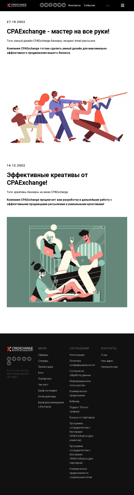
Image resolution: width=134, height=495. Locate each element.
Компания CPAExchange (23, 199)
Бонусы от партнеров (82, 417)
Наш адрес (107, 360)
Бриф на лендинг (47, 390)
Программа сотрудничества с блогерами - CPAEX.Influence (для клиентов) (81, 432)
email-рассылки (85, 40)
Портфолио (44, 378)
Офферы (43, 355)
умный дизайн (23, 40)
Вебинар (74, 401)
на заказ (45, 192)
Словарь (43, 360)
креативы (20, 192)
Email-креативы (47, 396)
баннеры (56, 40)
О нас (104, 355)
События (89, 5)
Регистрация (77, 355)
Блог (41, 372)
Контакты (74, 5)
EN (107, 5)
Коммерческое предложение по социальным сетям (81, 473)
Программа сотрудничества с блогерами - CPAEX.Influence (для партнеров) (81, 454)
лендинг (68, 40)
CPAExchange (41, 40)
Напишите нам (109, 366)
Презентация (45, 366)
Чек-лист (43, 384)
